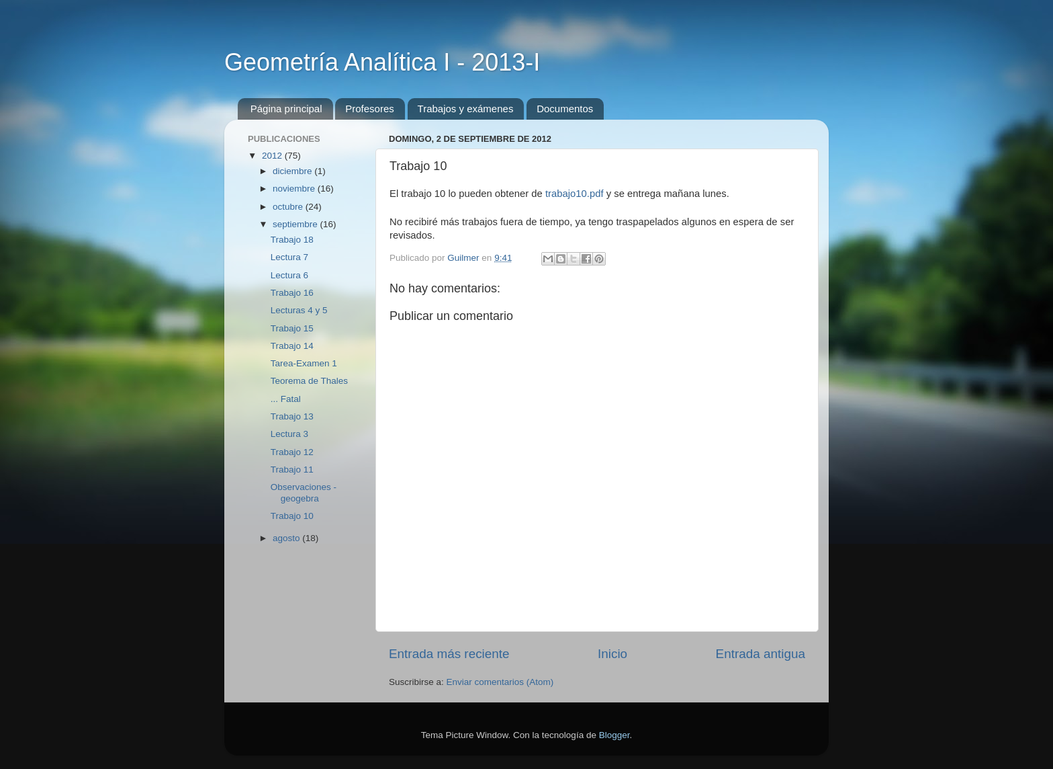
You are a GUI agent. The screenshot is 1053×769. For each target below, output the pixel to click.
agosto (287, 538)
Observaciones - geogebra (303, 492)
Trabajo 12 (292, 452)
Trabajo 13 (292, 416)
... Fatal (286, 399)
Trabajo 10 (292, 516)
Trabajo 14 (292, 346)
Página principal (286, 108)
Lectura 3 (289, 434)
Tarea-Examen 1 (304, 363)
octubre (289, 207)
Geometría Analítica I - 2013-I (382, 62)
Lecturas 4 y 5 (299, 310)
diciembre (293, 171)
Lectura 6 (289, 275)
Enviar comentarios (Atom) (500, 682)
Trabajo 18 (292, 240)
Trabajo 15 (292, 328)
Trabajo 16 (292, 293)
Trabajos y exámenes (466, 108)
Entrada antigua (760, 654)
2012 (273, 156)
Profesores (369, 108)
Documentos (565, 108)
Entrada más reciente (449, 654)
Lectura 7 (289, 257)
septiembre (296, 224)
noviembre (295, 189)
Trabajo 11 (292, 469)
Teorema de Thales (309, 381)
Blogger (614, 735)
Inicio (612, 654)
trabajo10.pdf (574, 193)
